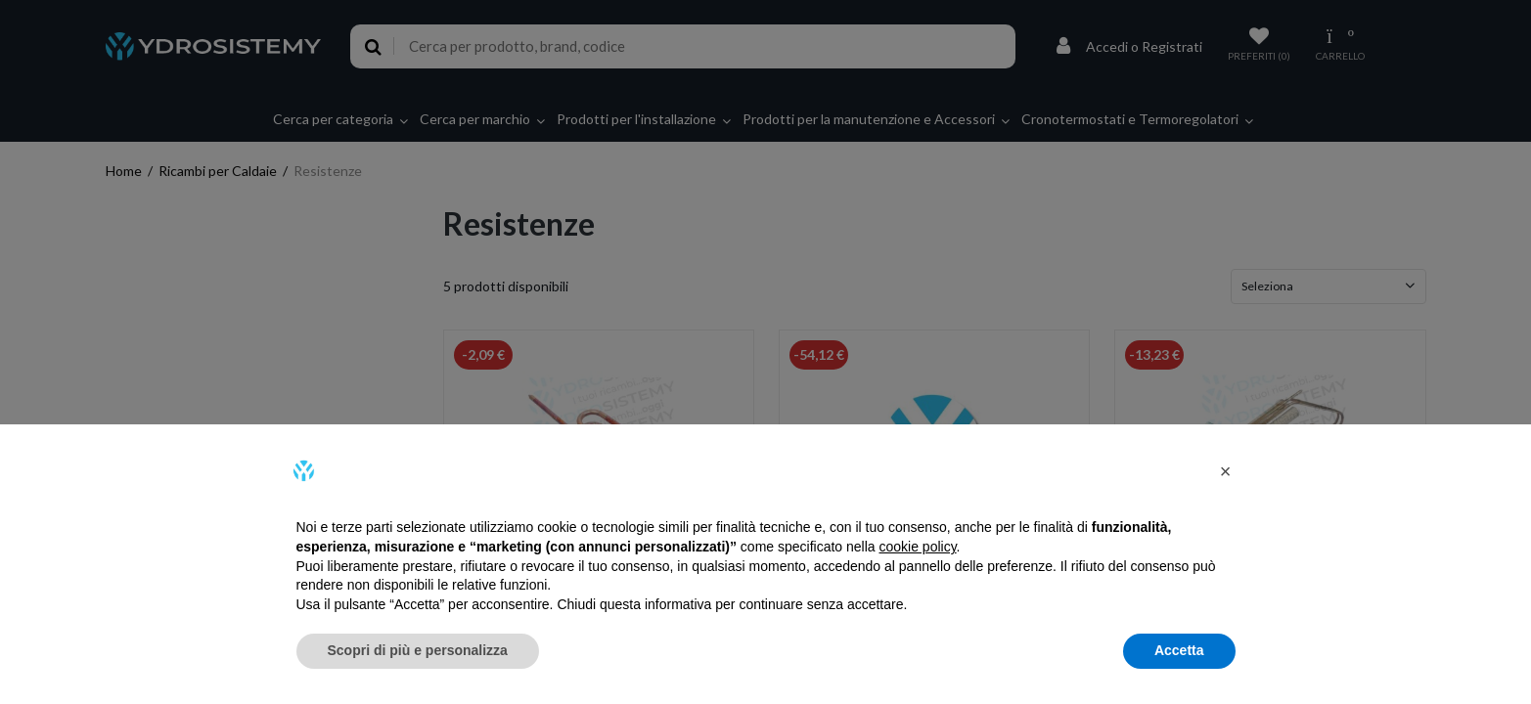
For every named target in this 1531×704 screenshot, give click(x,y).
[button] (1225, 471)
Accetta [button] (1179, 650)
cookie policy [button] (917, 546)
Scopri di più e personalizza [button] (418, 650)
